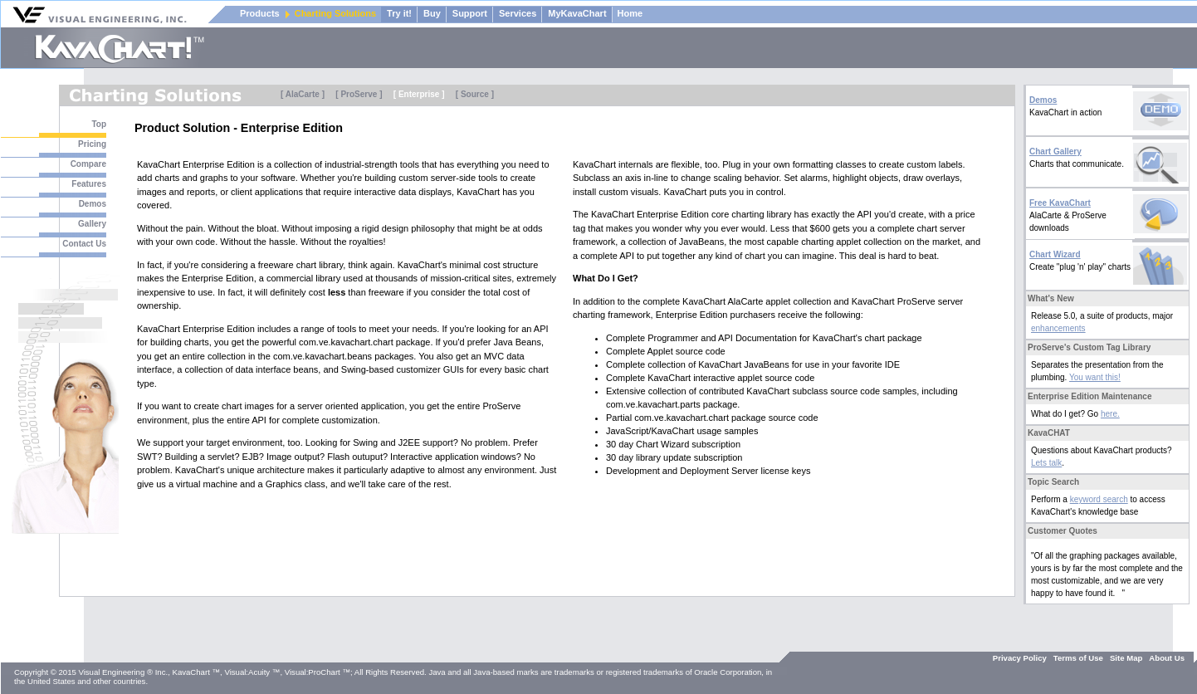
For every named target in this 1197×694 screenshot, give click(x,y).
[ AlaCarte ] (303, 94)
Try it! (399, 13)
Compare (88, 164)
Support (469, 13)
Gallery (92, 223)
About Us (1167, 657)
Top (98, 124)
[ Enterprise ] (419, 94)
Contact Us (84, 243)
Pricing (92, 144)
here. (1110, 413)
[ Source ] (475, 94)
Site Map (1126, 657)
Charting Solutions (335, 13)
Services (517, 13)
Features (88, 183)
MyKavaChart (577, 13)
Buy (432, 13)
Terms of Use (1078, 657)
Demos (92, 203)
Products (260, 13)
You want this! (1095, 377)
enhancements (1058, 328)
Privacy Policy (1020, 657)
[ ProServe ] (358, 94)
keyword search (1099, 499)
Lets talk (1046, 462)
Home (630, 13)
